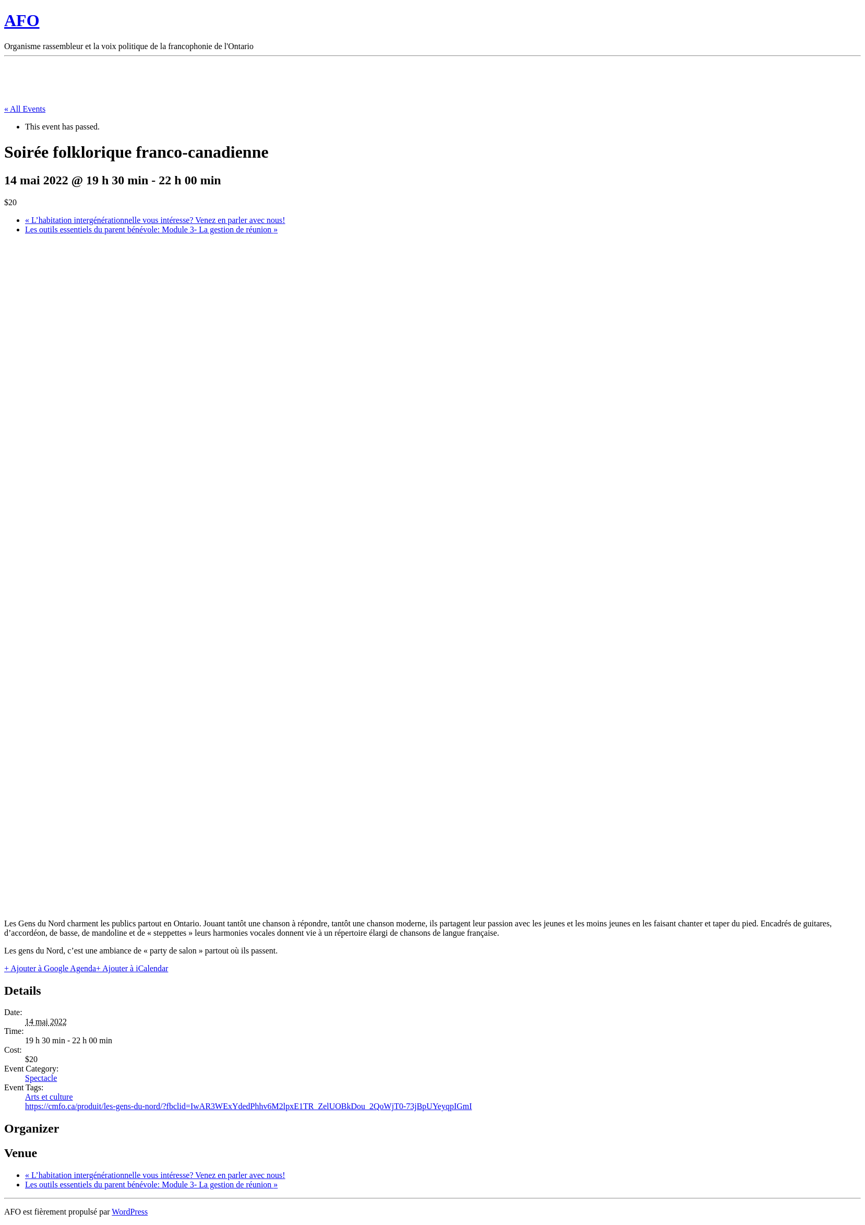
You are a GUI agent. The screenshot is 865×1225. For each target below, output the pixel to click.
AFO (22, 20)
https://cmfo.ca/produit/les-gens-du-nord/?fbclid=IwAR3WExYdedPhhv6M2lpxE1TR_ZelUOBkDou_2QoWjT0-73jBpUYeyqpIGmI (248, 1106)
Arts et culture (49, 1096)
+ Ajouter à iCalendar (132, 968)
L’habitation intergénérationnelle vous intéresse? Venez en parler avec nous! (155, 220)
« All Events (24, 108)
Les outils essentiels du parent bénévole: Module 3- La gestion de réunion (151, 229)
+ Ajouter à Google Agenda (50, 968)
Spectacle (41, 1078)
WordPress (130, 1211)
